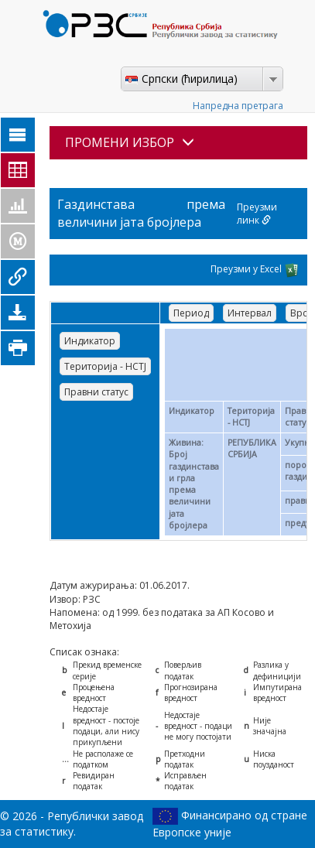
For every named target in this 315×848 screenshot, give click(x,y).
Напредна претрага (238, 105)
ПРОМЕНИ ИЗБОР (129, 142)
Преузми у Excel (255, 270)
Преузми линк (257, 213)
